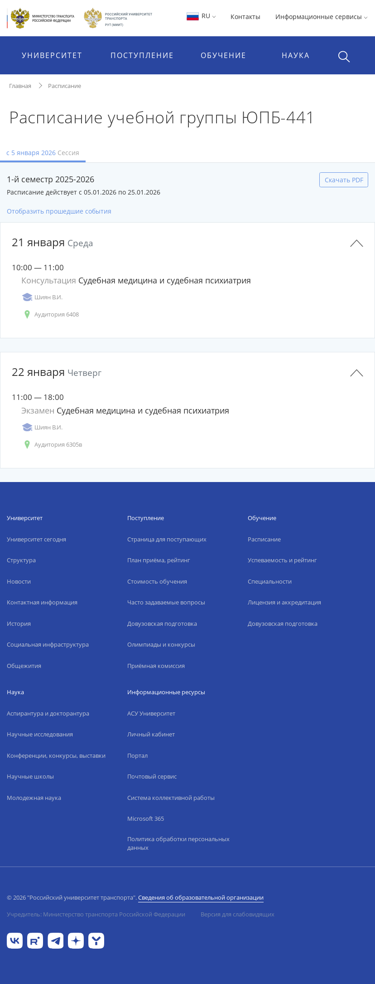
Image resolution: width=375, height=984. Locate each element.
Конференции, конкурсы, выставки (56, 755)
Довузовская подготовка (162, 623)
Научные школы (30, 776)
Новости (19, 581)
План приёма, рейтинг (158, 560)
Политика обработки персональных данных (178, 843)
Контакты (245, 16)
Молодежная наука (34, 798)
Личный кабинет (151, 734)
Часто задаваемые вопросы (166, 602)
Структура (21, 560)
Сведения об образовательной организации (201, 897)
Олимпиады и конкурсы (161, 644)
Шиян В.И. (41, 297)
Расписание (64, 86)
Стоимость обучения (157, 581)
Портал (137, 755)
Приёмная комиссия (156, 666)
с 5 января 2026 (42, 152)
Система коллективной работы (171, 798)
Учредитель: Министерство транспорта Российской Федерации (96, 914)
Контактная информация (42, 602)
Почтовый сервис (152, 776)
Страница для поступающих (167, 539)
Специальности (270, 581)
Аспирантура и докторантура (48, 713)
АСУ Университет (151, 713)
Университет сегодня (36, 539)
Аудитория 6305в (51, 444)
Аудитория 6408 (50, 314)
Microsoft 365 (145, 818)
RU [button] (201, 15)
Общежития (24, 666)
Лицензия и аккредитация (284, 602)
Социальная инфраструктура (48, 644)
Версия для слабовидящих (237, 914)
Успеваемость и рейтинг (282, 560)
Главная (20, 86)
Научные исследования (40, 734)
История (19, 623)
